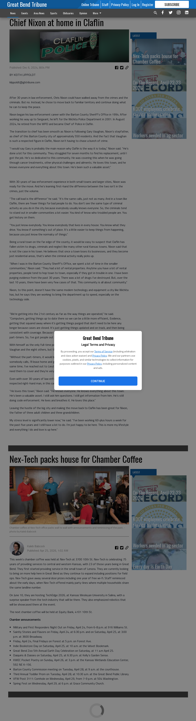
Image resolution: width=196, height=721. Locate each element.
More (98, 13)
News (13, 13)
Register (147, 4)
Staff (105, 4)
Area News (39, 13)
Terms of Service (103, 351)
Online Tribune (90, 4)
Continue (98, 381)
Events (24, 13)
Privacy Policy (99, 355)
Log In (135, 4)
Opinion (83, 13)
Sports (53, 13)
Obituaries (68, 13)
